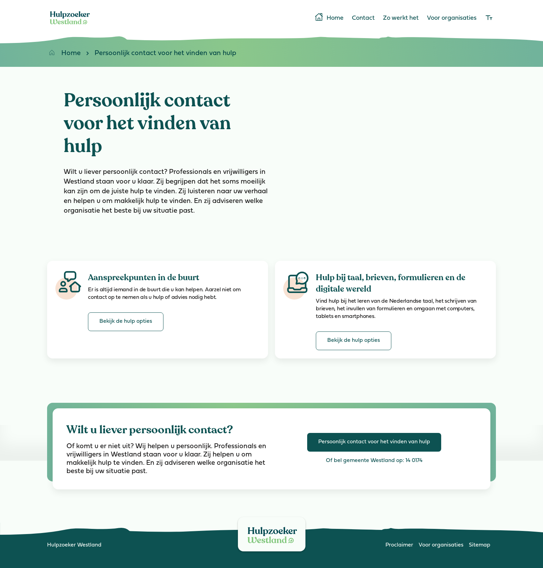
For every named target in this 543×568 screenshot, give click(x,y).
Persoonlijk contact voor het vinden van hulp (158, 54)
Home (329, 18)
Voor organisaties (452, 18)
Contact (363, 18)
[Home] (70, 25)
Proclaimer (399, 545)
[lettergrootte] (489, 18)
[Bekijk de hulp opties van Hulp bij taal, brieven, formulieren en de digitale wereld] (353, 340)
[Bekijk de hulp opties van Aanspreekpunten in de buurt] (125, 321)
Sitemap (479, 545)
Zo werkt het (401, 18)
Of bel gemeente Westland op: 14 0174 (374, 460)
